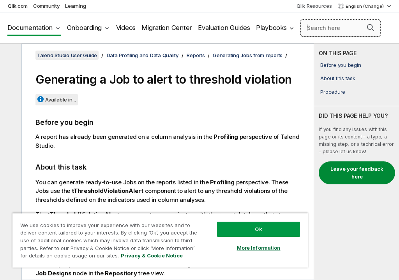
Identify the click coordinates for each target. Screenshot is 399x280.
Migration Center (166, 28)
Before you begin (340, 65)
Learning (75, 6)
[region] (160, 240)
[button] (370, 28)
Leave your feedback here (356, 173)
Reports (196, 55)
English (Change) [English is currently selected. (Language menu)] (365, 6)
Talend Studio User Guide (67, 55)
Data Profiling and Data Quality (143, 55)
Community (46, 6)
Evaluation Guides (224, 28)
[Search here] (340, 28)
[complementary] (356, 162)
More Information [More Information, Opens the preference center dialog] (259, 248)
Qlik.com (18, 6)
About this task (337, 78)
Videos (126, 28)
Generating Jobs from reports (247, 55)
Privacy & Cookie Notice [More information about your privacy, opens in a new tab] (152, 255)
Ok (258, 229)
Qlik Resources (314, 6)
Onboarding (84, 28)
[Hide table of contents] (10, 55)
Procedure (332, 92)
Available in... (60, 99)
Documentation (30, 28)
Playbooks (271, 28)
